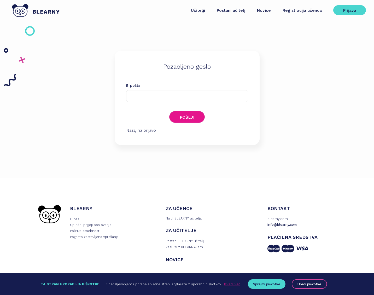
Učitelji (196, 10)
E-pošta (133, 85)
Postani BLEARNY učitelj (185, 242)
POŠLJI (187, 117)
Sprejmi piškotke (266, 284)
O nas (74, 220)
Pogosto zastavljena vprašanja (94, 237)
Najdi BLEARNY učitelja (184, 219)
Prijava (347, 10)
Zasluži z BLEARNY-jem (184, 248)
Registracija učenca (299, 10)
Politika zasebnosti (85, 232)
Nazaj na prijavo (141, 130)
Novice (261, 10)
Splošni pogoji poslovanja (90, 226)
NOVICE (175, 260)
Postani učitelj (228, 10)
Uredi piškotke (309, 284)
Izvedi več (232, 284)
